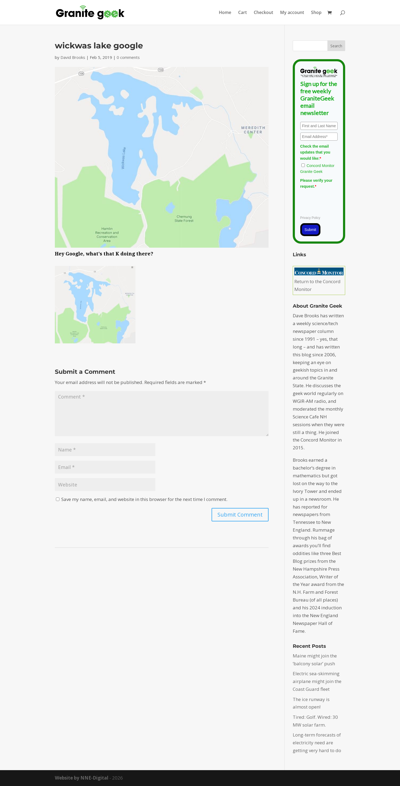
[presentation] (341, 201)
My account (292, 12)
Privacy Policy (310, 218)
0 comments (128, 57)
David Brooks (72, 57)
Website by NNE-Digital (81, 778)
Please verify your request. (316, 183)
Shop (316, 12)
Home (225, 12)
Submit (310, 229)
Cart (242, 12)
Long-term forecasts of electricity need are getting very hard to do (317, 742)
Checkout (263, 12)
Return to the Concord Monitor (319, 281)
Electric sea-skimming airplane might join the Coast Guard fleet (317, 681)
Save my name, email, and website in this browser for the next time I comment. (144, 499)
